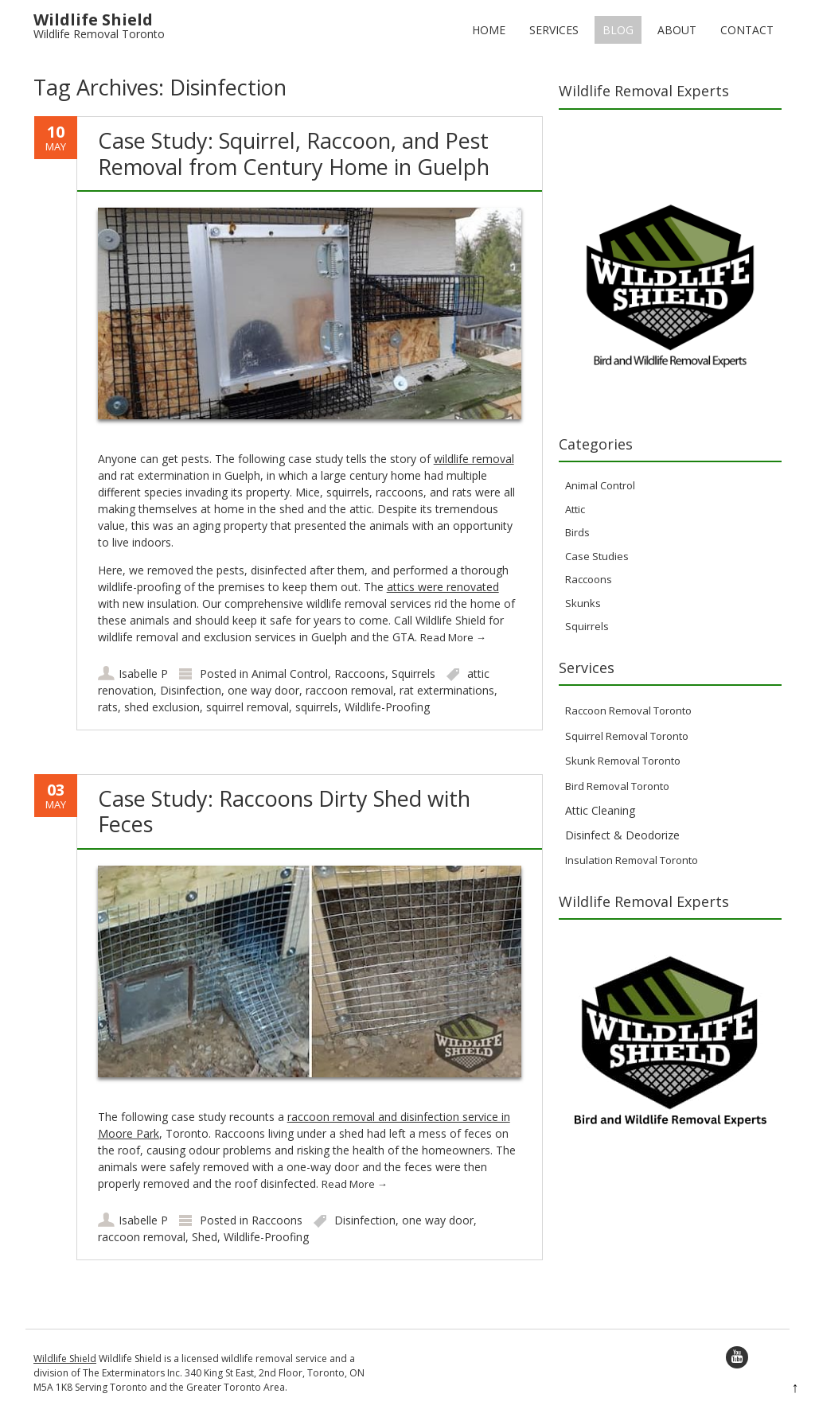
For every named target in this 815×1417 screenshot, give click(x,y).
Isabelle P (143, 673)
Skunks (583, 603)
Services (554, 29)
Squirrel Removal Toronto (626, 736)
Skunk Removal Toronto (622, 760)
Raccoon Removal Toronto (628, 710)
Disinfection (190, 690)
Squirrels (413, 673)
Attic (575, 509)
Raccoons (359, 673)
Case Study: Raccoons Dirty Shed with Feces (284, 811)
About (676, 29)
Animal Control (290, 673)
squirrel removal (247, 706)
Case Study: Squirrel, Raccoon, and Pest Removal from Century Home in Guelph (293, 153)
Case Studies (597, 556)
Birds (577, 532)
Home (488, 29)
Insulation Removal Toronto (631, 860)
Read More (453, 637)
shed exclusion (162, 706)
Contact (747, 29)
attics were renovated (443, 586)
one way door (263, 690)
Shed (204, 1236)
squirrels (316, 706)
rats (108, 706)
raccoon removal (349, 690)
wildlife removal (474, 458)
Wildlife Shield (64, 1358)
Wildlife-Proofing (387, 706)
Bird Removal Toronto (617, 786)
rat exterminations (447, 690)
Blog (618, 29)
